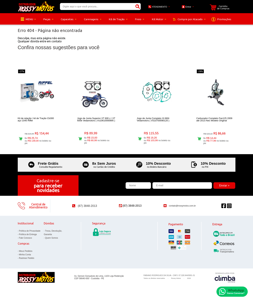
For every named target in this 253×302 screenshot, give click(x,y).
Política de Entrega (28, 236)
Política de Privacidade (29, 232)
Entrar (188, 7)
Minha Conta (25, 256)
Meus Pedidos (25, 253)
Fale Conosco (25, 239)
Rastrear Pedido (26, 260)
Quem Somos (51, 239)
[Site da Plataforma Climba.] (225, 279)
